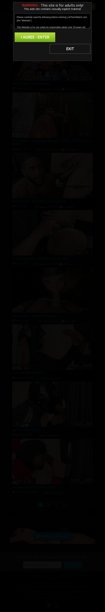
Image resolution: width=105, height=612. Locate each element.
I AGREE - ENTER (33, 37)
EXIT (72, 37)
